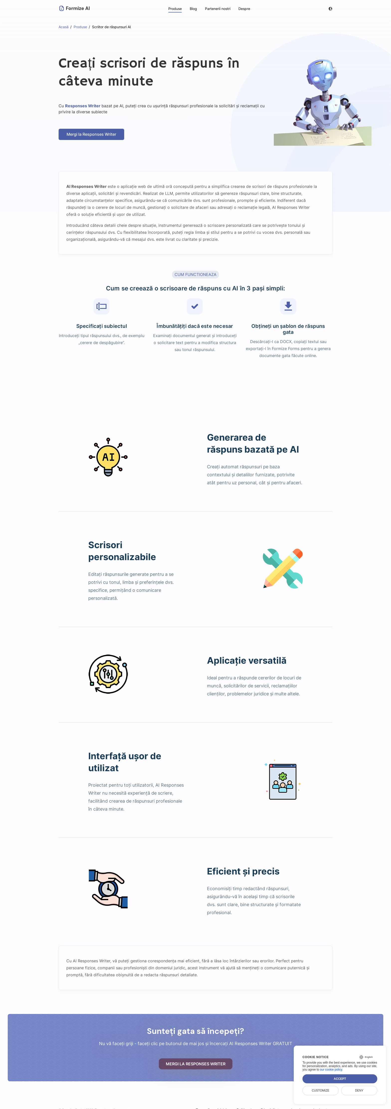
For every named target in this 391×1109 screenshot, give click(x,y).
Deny (359, 1090)
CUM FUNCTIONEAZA (195, 274)
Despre (244, 8)
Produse (174, 8)
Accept (340, 1079)
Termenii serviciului (210, 1104)
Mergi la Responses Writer (91, 134)
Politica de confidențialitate (258, 1104)
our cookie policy (331, 1069)
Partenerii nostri (218, 8)
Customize (320, 1090)
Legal (295, 1104)
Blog (193, 8)
